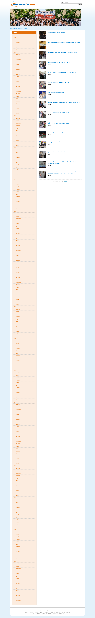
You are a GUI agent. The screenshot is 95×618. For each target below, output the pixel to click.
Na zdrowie (58, 612)
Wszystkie (16, 35)
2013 (15, 434)
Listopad (17, 57)
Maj (16, 39)
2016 (15, 338)
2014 (15, 402)
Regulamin (48, 610)
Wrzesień (18, 62)
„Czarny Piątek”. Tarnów (54, 142)
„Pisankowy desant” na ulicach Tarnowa (58, 82)
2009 (15, 561)
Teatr (33, 613)
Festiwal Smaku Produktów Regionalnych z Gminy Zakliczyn (64, 42)
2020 (15, 211)
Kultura (36, 612)
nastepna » (66, 181)
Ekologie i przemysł (66, 612)
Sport (41, 612)
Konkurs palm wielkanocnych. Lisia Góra (58, 112)
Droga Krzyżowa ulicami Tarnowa (56, 32)
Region (31, 612)
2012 (15, 465)
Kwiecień (18, 42)
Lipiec (17, 66)
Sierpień (17, 64)
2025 (15, 52)
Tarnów (26, 612)
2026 (15, 37)
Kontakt (59, 610)
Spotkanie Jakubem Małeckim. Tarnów (58, 151)
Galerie (19, 28)
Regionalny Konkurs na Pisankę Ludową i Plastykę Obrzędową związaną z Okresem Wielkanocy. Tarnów (64, 122)
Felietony (38, 613)
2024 (15, 84)
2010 (15, 529)
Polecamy (60, 613)
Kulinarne (54, 613)
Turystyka (46, 612)
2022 (15, 147)
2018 (23, 28)
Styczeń (17, 49)
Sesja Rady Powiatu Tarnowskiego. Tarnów (59, 62)
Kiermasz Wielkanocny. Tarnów (56, 92)
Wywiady (43, 613)
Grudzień (18, 54)
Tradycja (51, 612)
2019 (15, 243)
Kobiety (49, 613)
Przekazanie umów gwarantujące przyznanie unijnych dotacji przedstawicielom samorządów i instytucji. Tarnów (64, 172)
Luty (17, 47)
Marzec (26, 28)
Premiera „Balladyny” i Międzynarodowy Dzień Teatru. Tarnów (64, 102)
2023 (15, 115)
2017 (15, 306)
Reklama (54, 610)
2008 (15, 593)
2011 (15, 497)
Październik (18, 59)
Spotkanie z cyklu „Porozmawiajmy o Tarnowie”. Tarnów (62, 52)
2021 (15, 179)
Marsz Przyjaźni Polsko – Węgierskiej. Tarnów (60, 132)
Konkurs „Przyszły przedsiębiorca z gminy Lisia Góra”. (62, 72)
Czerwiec (18, 69)
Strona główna (13, 28)
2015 (15, 370)
